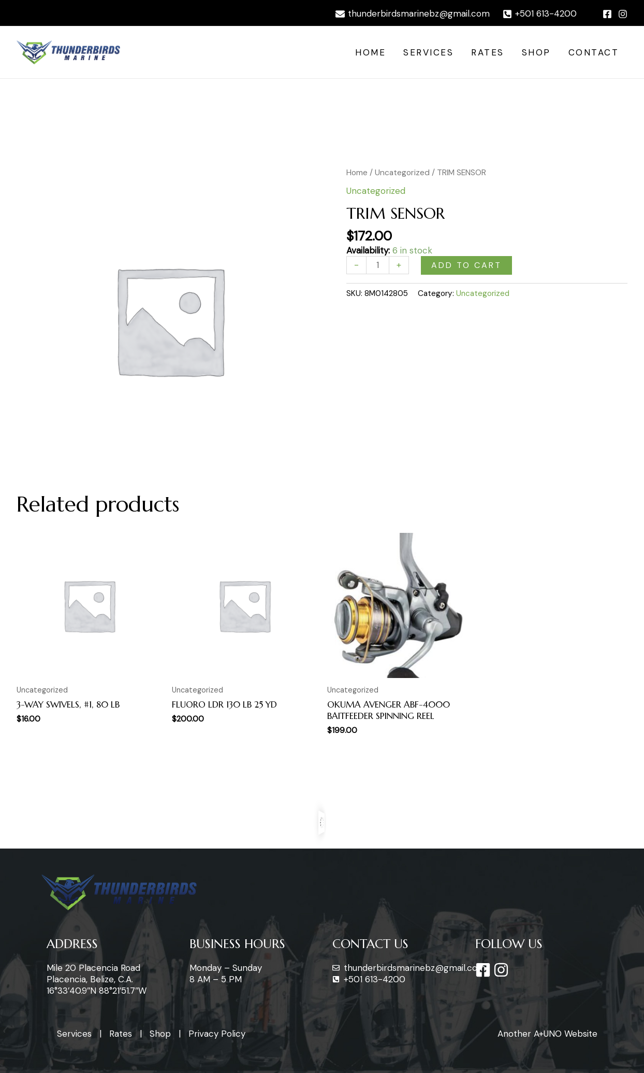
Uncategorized (402, 172)
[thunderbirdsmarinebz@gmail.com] (412, 14)
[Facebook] (607, 14)
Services (428, 52)
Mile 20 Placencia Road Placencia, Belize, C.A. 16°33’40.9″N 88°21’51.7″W (97, 979)
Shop (536, 52)
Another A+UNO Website (547, 1033)
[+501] (539, 14)
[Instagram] (622, 14)
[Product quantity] (377, 265)
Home (370, 52)
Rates (487, 52)
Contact (593, 52)
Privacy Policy (216, 1033)
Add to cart (466, 265)
